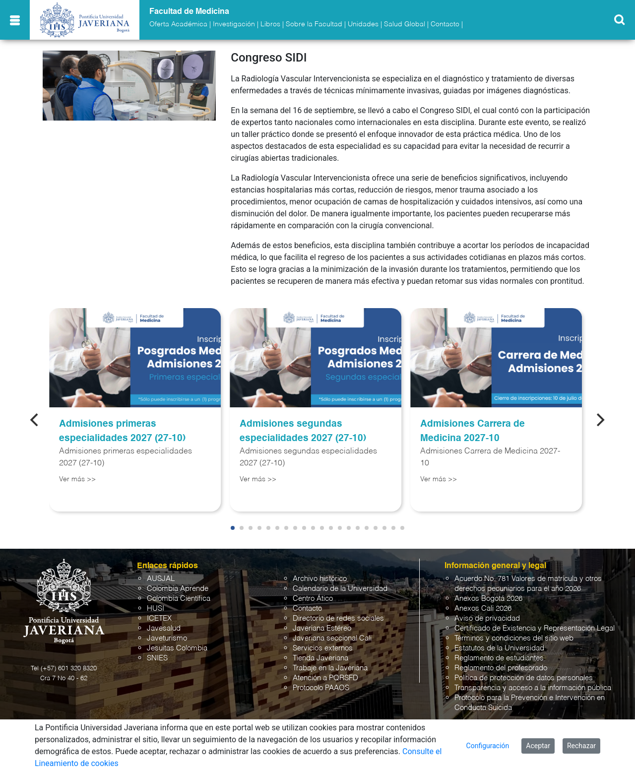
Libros (270, 24)
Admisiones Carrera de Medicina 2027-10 (472, 431)
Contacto (445, 24)
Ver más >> (77, 479)
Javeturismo (167, 638)
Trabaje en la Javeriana (330, 668)
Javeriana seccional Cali (332, 638)
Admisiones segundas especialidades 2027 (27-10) (303, 431)
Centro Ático (313, 598)
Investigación (234, 24)
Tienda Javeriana (320, 658)
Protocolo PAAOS (321, 688)
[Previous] (35, 420)
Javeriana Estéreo (322, 628)
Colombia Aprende (177, 588)
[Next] (600, 420)
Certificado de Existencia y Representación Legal (534, 628)
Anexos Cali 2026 (482, 608)
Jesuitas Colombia (177, 648)
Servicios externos (323, 648)
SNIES (157, 658)
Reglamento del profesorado (500, 668)
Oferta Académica (178, 24)
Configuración (487, 746)
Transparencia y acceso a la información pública (532, 688)
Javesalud (164, 628)
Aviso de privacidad (487, 618)
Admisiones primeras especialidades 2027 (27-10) (122, 431)
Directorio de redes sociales (338, 618)
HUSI (155, 608)
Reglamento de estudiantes (499, 658)
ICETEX (159, 618)
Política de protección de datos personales (523, 678)
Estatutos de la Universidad (499, 648)
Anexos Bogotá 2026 (488, 598)
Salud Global (404, 24)
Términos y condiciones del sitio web (513, 638)
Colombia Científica (178, 598)
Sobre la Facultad (314, 24)
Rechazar (581, 746)
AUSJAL (161, 578)
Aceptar (538, 746)
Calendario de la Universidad (340, 588)
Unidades (363, 24)
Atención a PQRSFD (325, 678)
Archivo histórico (320, 578)
